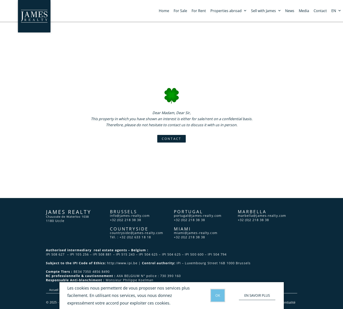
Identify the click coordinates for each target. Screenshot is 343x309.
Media (304, 10)
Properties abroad (228, 10)
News (289, 10)
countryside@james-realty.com (136, 233)
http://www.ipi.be (122, 263)
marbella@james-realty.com (262, 215)
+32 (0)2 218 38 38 (125, 220)
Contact (320, 10)
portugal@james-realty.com (198, 215)
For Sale (180, 10)
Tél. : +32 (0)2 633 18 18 (130, 237)
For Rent (199, 10)
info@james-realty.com (130, 215)
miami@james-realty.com (195, 233)
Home (164, 10)
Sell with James (266, 10)
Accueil (53, 290)
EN (336, 10)
